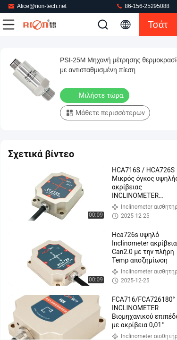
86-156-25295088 (142, 5)
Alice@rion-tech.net (37, 5)
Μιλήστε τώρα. (96, 95)
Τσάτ (158, 24)
